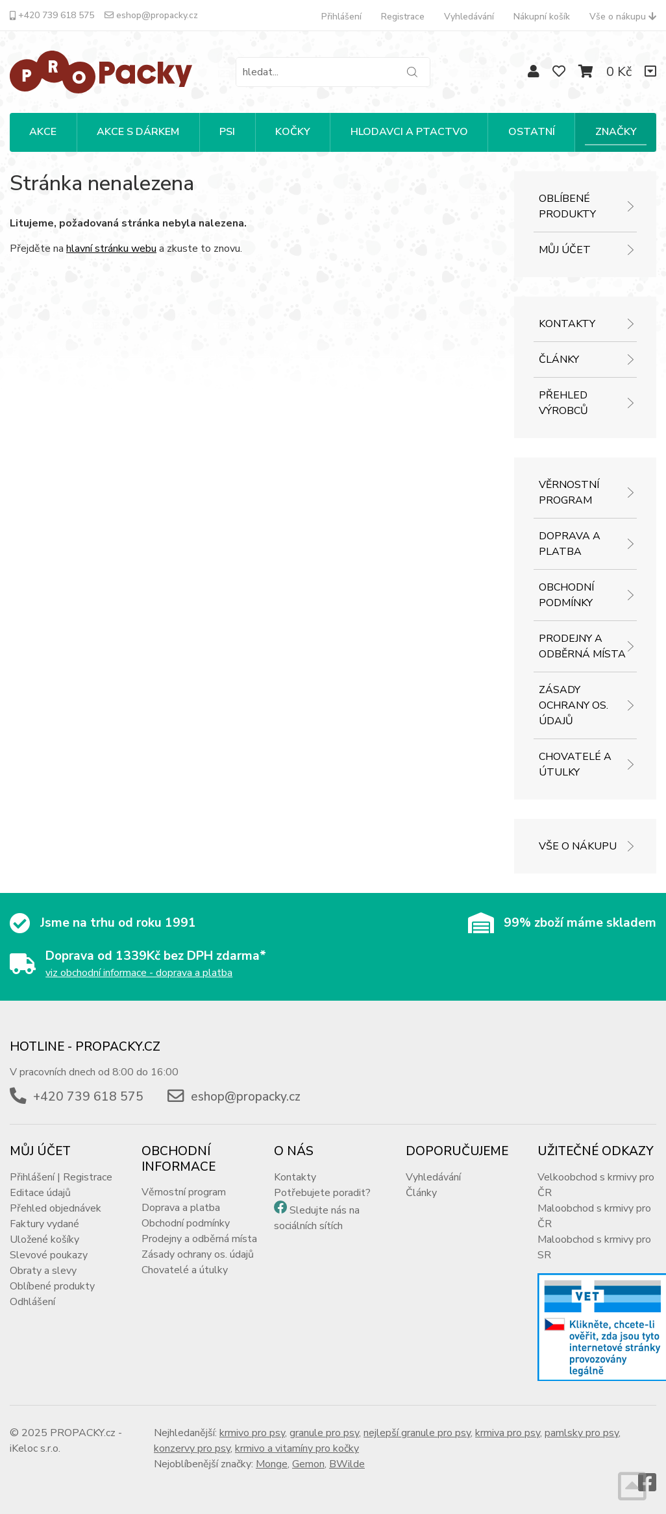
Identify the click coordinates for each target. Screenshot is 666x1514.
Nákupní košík (541, 16)
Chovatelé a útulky (575, 764)
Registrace (403, 16)
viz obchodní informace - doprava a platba (138, 973)
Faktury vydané (44, 1224)
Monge (272, 1464)
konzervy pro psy (192, 1448)
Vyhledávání (469, 16)
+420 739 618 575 (52, 15)
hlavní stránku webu (111, 248)
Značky (616, 132)
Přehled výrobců (563, 403)
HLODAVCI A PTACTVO (409, 132)
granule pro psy (324, 1433)
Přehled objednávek (55, 1208)
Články (559, 359)
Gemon (308, 1464)
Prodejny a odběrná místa (582, 646)
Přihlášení (341, 16)
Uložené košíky (44, 1239)
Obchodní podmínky (566, 595)
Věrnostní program (569, 492)
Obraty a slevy (43, 1271)
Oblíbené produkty (567, 206)
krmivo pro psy (252, 1433)
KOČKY (292, 132)
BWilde (347, 1464)
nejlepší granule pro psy (417, 1433)
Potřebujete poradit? (322, 1193)
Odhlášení (32, 1302)
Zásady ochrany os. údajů (573, 705)
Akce (42, 132)
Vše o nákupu (622, 16)
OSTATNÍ (531, 132)
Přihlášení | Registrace (61, 1177)
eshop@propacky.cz (151, 15)
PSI (227, 132)
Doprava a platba (569, 544)
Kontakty (567, 324)
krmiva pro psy (507, 1433)
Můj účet (565, 250)
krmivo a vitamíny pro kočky (297, 1448)
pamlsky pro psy (582, 1433)
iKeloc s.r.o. (35, 1448)
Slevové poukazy (49, 1255)
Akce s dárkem (138, 132)
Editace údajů (40, 1193)
